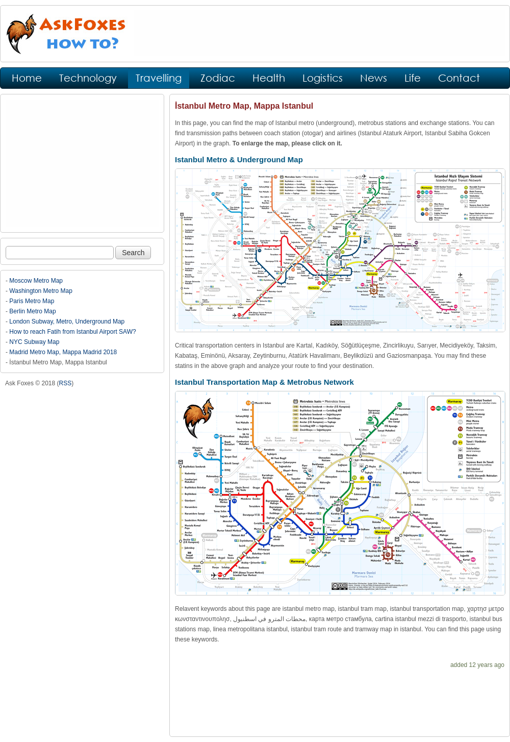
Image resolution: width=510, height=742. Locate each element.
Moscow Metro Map (36, 280)
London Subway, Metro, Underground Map (66, 321)
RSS (65, 383)
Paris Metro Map (31, 301)
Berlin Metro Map (32, 311)
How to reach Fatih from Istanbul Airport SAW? (72, 331)
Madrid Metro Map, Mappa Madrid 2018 (63, 352)
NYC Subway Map (34, 341)
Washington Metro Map (40, 290)
